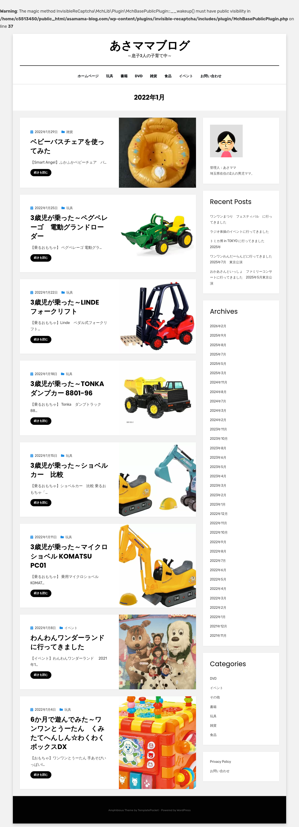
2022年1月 (218, 617)
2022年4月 (218, 589)
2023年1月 (218, 505)
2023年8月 (218, 448)
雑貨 (153, 76)
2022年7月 (218, 561)
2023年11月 (218, 429)
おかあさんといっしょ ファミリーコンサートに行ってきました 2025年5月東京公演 (241, 277)
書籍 (123, 76)
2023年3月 (218, 486)
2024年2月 (218, 420)
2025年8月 (218, 345)
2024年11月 (218, 382)
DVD (138, 76)
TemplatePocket (148, 810)
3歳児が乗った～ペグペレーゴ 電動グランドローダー (69, 227)
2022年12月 (219, 514)
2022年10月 (219, 533)
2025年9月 (218, 336)
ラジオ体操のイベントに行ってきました (239, 232)
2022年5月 (218, 579)
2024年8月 (218, 392)
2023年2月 (218, 495)
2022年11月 (218, 523)
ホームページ (86, 76)
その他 (215, 697)
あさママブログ (150, 45)
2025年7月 (218, 354)
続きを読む (41, 172)
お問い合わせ (212, 76)
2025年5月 (218, 364)
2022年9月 (218, 542)
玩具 (108, 76)
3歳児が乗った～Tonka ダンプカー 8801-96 (70, 388)
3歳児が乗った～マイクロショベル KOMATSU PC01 (69, 556)
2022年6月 (218, 570)
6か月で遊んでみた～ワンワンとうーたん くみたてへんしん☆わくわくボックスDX (67, 733)
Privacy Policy (220, 762)
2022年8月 (218, 551)
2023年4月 (218, 476)
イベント (187, 76)
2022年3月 (218, 598)
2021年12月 (218, 626)
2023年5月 (218, 467)
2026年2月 (218, 326)
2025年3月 (218, 373)
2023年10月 (219, 439)
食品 (168, 76)
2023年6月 (218, 458)
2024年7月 (218, 401)
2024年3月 (218, 411)
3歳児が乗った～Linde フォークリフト (68, 307)
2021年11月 (218, 636)
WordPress (184, 810)
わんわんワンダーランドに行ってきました (67, 642)
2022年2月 (218, 608)
